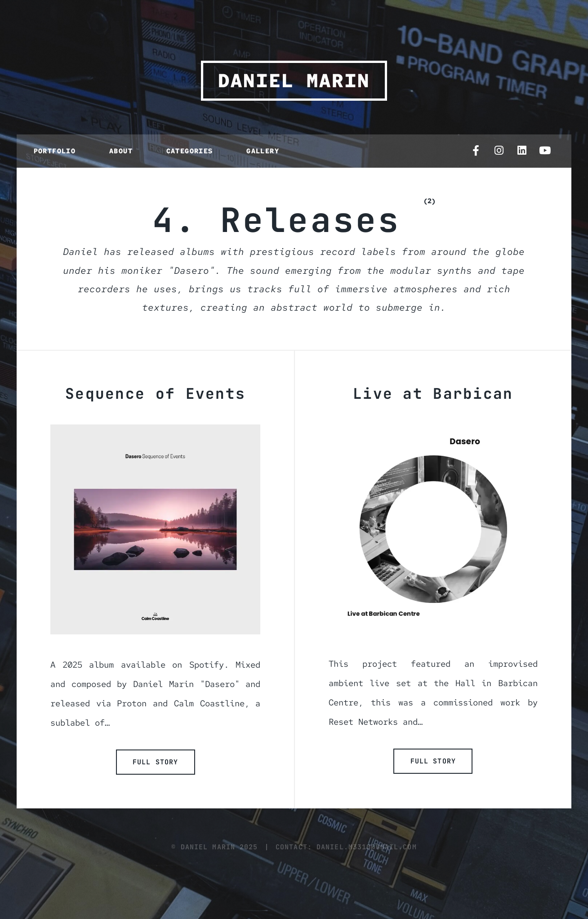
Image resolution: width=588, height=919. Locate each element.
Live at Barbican (433, 393)
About (121, 151)
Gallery (262, 151)
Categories (189, 151)
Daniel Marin (294, 80)
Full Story (155, 762)
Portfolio (55, 151)
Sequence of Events (155, 393)
